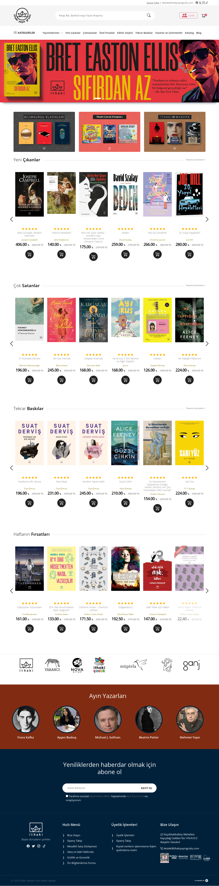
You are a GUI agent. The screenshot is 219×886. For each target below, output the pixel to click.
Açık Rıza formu (135, 796)
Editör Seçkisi (125, 32)
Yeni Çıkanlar (73, 32)
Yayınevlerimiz (53, 32)
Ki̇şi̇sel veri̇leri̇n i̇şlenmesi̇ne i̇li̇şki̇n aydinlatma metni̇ (136, 848)
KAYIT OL (146, 788)
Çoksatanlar (90, 32)
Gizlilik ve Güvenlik (78, 857)
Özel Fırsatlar (107, 32)
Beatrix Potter (149, 737)
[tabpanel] (109, 71)
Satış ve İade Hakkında (80, 852)
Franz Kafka (25, 737)
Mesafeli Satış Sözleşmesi (82, 846)
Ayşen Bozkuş (66, 737)
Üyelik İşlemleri (125, 835)
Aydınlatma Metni (100, 796)
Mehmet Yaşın (190, 737)
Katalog (189, 32)
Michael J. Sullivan (107, 737)
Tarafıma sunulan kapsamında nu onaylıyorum (107, 798)
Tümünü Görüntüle (195, 160)
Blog (198, 32)
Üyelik (188, 15)
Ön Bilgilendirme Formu (81, 863)
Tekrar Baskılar (144, 32)
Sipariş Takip (153, 2)
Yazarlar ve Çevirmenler (169, 32)
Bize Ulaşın (73, 835)
